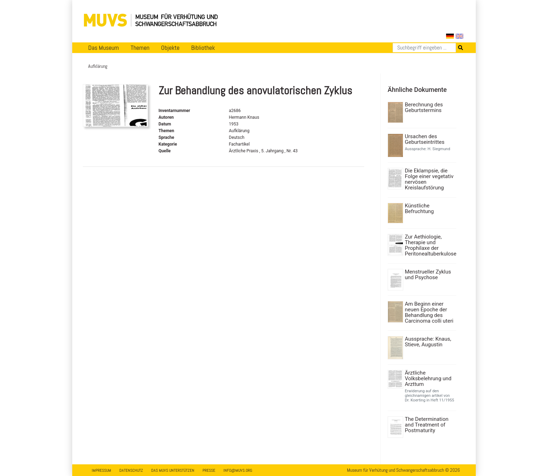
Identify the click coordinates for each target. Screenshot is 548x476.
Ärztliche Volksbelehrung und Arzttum (428, 378)
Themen (140, 47)
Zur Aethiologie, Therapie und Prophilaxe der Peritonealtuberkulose (430, 245)
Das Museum (103, 47)
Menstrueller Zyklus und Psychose (428, 274)
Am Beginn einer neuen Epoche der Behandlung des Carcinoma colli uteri (429, 312)
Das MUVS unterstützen (172, 470)
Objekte (170, 47)
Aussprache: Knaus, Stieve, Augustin (428, 341)
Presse (208, 470)
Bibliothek (203, 47)
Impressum (101, 470)
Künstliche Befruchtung (419, 208)
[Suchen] (424, 47)
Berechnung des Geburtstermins (424, 107)
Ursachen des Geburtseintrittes (425, 139)
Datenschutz (131, 470)
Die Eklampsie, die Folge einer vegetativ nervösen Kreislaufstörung (429, 179)
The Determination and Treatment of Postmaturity (427, 424)
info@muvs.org (237, 470)
